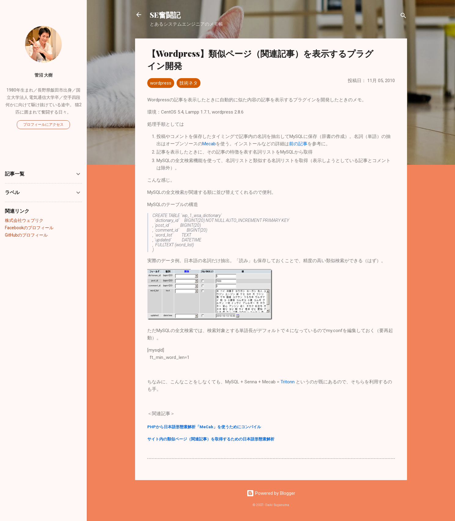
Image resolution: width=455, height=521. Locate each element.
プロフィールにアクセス (43, 124)
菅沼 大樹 (44, 75)
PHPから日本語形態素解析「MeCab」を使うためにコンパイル (204, 427)
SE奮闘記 (165, 15)
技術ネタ (188, 83)
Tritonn (288, 382)
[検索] (403, 16)
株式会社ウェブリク (24, 220)
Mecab (209, 144)
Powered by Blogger (271, 493)
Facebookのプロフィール (29, 227)
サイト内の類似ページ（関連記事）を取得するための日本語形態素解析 (210, 439)
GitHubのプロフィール (26, 235)
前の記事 (298, 144)
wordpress (160, 83)
